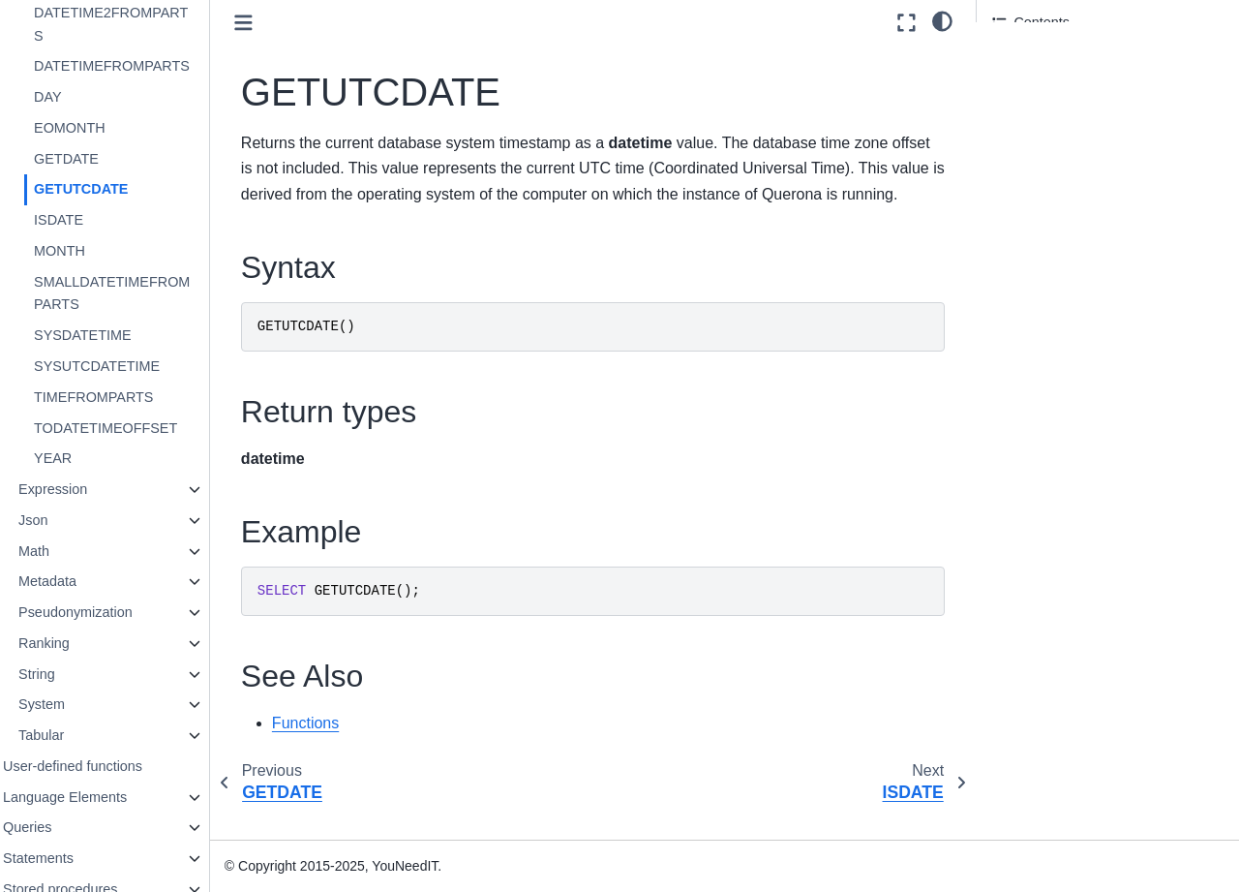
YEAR (90, 458)
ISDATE (96, 220)
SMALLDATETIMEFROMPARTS (149, 293)
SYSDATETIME (120, 335)
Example (1019, 113)
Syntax (1015, 59)
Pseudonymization (113, 612)
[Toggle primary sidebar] (281, 23)
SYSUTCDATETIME (134, 366)
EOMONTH (107, 128)
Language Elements (103, 797)
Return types (1032, 86)
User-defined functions (110, 766)
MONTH (97, 251)
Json (70, 520)
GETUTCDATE (119, 189)
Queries (65, 827)
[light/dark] (942, 20)
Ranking (81, 643)
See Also (1019, 139)
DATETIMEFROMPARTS (149, 66)
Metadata (85, 581)
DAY (86, 97)
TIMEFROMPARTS (131, 397)
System (79, 704)
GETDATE (104, 159)
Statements (76, 858)
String (74, 674)
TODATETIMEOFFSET (143, 428)
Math (71, 551)
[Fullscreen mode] (906, 23)
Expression (90, 489)
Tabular (79, 735)
